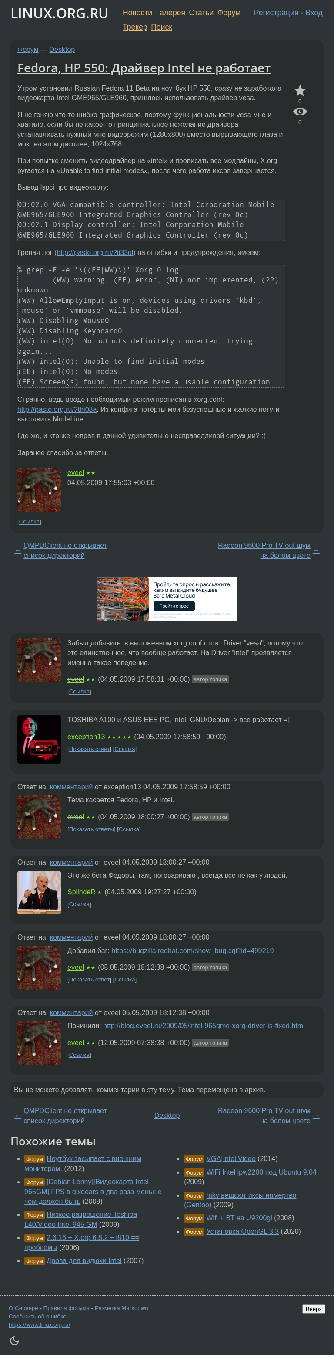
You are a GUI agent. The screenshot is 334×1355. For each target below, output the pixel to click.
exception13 (86, 736)
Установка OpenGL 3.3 (243, 1231)
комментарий (71, 787)
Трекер (135, 27)
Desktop (62, 49)
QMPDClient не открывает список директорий (65, 550)
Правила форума (66, 1308)
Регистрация (276, 12)
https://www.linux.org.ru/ (39, 1324)
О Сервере (23, 1308)
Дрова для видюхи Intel (84, 1260)
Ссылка (29, 522)
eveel (75, 472)
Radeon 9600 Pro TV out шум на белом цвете (264, 550)
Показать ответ (89, 749)
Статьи (201, 12)
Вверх (314, 1309)
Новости (137, 12)
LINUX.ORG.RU (59, 12)
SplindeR (81, 892)
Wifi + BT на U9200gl (239, 1218)
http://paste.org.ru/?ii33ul (95, 252)
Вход (314, 12)
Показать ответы (91, 829)
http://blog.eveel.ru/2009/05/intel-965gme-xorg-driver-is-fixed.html (203, 1025)
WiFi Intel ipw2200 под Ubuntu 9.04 (262, 1172)
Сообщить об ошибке (38, 1316)
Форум (228, 12)
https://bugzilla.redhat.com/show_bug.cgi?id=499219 (192, 950)
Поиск (161, 27)
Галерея (170, 12)
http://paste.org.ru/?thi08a (57, 409)
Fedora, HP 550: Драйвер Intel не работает (144, 67)
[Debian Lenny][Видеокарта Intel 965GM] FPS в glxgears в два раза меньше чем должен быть (93, 1191)
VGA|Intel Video (231, 1158)
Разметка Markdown (121, 1308)
